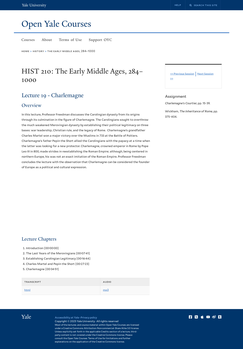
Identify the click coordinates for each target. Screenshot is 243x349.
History (38, 51)
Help (178, 5)
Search (188, 5)
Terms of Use (70, 39)
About (47, 39)
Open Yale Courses (56, 23)
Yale (26, 316)
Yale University (34, 5)
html (27, 290)
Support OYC (100, 39)
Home (25, 51)
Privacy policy (89, 317)
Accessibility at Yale (67, 317)
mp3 (106, 290)
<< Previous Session (182, 74)
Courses (28, 39)
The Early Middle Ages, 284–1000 (71, 51)
